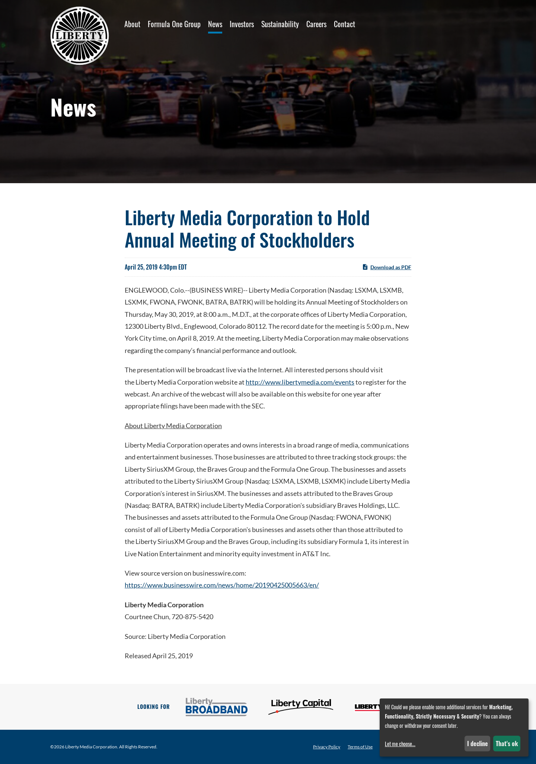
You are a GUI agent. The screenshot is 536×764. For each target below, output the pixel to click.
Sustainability (280, 23)
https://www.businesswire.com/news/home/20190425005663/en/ (222, 585)
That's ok (507, 743)
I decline (477, 743)
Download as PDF (386, 267)
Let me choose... (400, 744)
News (215, 23)
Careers (316, 23)
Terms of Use (360, 747)
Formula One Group (174, 23)
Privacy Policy (326, 747)
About (132, 23)
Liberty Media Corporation (91, 746)
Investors (242, 23)
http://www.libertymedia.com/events (300, 382)
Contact (344, 23)
